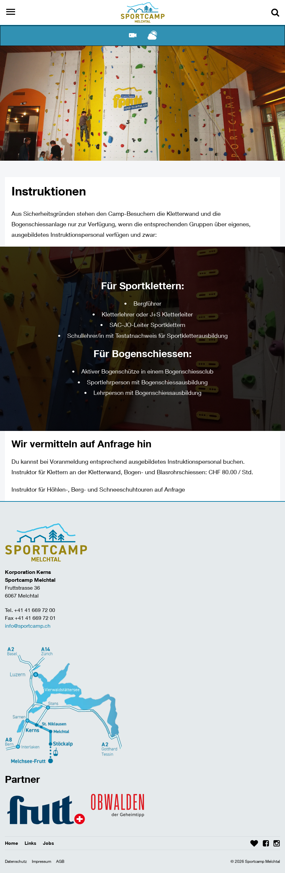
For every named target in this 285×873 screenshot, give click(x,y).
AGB (60, 861)
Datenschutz (16, 861)
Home (11, 843)
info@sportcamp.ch (28, 625)
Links (30, 843)
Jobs (48, 843)
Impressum (41, 861)
